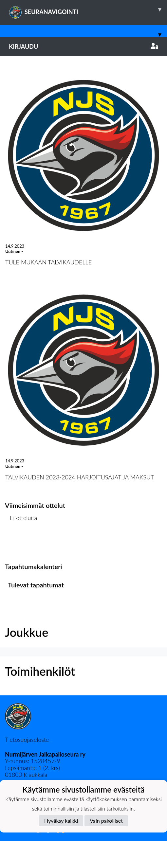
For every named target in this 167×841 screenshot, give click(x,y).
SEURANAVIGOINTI (88, 9)
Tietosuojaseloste (27, 739)
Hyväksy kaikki (61, 820)
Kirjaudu (83, 46)
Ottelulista (21, 543)
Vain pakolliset (106, 820)
